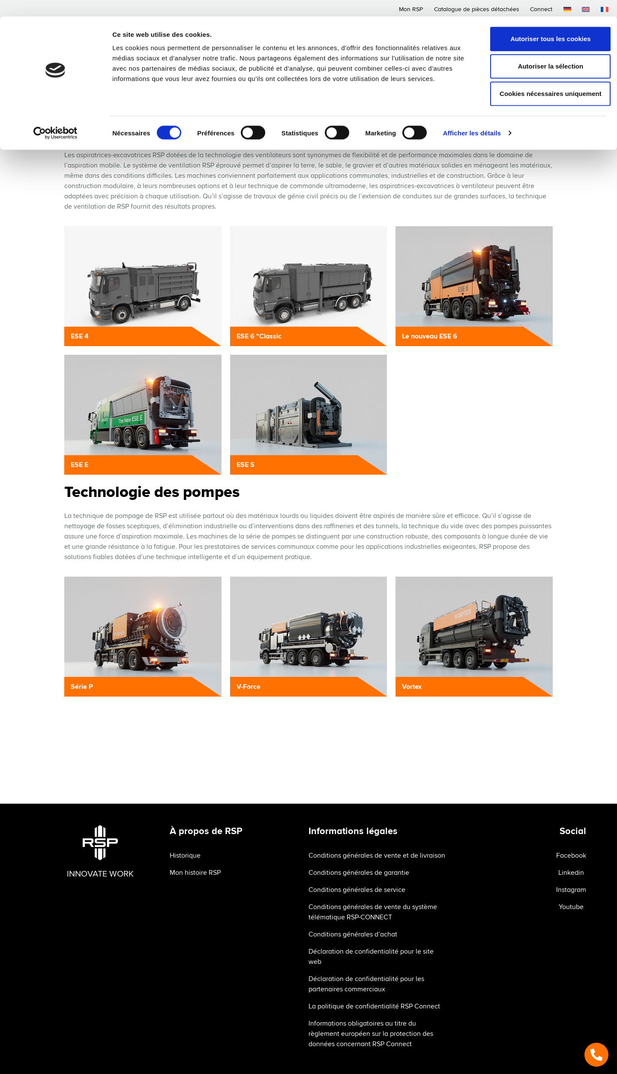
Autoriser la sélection (545, 49)
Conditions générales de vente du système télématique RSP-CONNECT (372, 912)
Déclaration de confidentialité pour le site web (371, 956)
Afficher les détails (472, 116)
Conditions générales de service (356, 890)
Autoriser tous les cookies (545, 22)
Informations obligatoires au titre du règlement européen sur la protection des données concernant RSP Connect (370, 1033)
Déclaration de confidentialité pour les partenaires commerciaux (366, 984)
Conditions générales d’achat (352, 934)
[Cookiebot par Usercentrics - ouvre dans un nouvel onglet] (55, 116)
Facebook (571, 855)
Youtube (571, 907)
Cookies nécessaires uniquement (545, 77)
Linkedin (571, 872)
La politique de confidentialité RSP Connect (374, 1006)
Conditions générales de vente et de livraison (376, 855)
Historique (185, 855)
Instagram (571, 890)
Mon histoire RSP (195, 872)
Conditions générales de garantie (358, 872)
